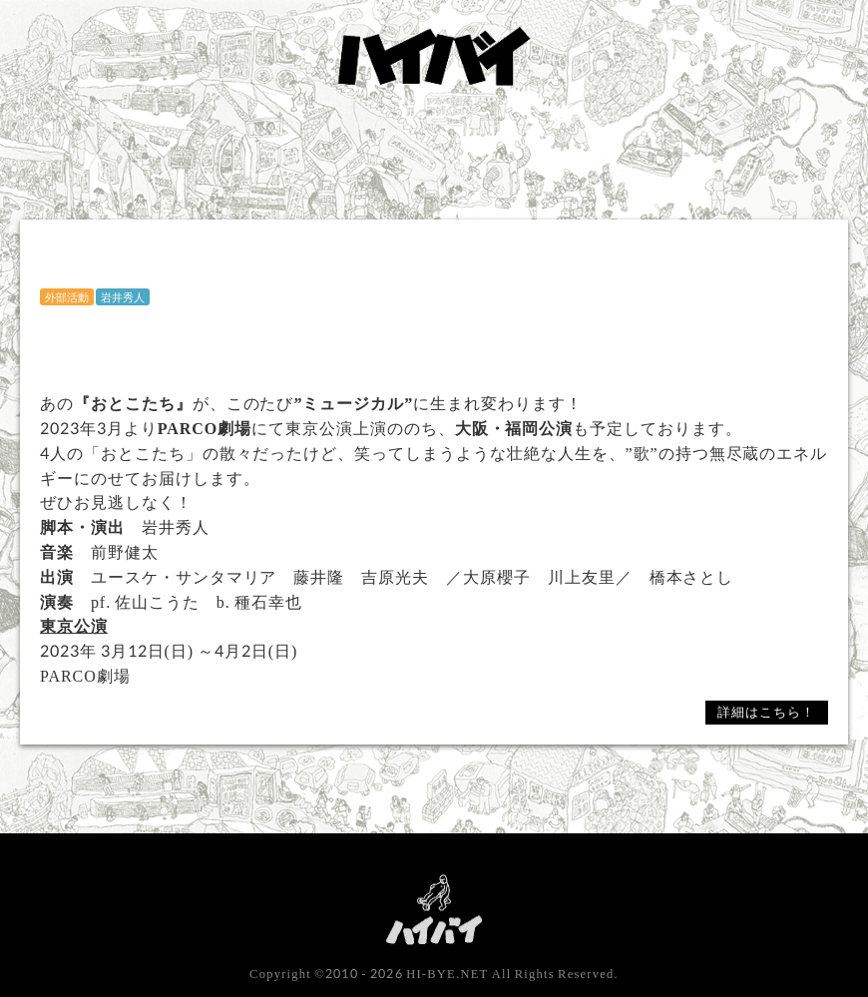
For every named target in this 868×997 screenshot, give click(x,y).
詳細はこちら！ (766, 712)
